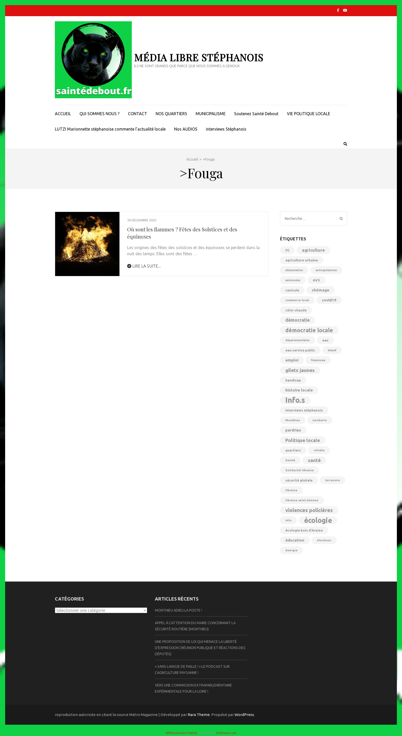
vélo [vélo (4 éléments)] (288, 520)
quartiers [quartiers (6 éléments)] (293, 450)
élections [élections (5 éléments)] (324, 540)
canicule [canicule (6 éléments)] (292, 290)
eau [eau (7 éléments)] (325, 340)
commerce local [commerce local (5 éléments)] (297, 300)
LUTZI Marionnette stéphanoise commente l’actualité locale (110, 129)
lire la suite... (144, 266)
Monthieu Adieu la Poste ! (178, 610)
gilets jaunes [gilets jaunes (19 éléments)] (300, 370)
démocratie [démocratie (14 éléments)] (297, 320)
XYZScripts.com (226, 732)
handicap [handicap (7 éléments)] (293, 380)
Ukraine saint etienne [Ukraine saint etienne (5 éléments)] (301, 500)
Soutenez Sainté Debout (256, 113)
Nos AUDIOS (185, 129)
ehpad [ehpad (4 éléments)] (332, 350)
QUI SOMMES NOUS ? (99, 113)
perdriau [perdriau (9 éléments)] (293, 430)
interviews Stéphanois (226, 129)
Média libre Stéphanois (198, 57)
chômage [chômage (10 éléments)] (320, 290)
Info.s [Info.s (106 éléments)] (295, 400)
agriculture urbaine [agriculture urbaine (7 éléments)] (301, 260)
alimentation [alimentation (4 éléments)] (294, 270)
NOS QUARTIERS (171, 113)
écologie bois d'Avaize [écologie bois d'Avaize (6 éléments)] (304, 530)
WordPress (244, 714)
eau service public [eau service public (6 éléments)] (300, 350)
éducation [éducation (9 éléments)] (294, 540)
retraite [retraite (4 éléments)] (319, 450)
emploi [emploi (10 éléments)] (291, 360)
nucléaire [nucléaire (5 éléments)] (320, 420)
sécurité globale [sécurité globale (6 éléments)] (299, 480)
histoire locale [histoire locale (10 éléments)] (299, 390)
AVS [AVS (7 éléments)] (316, 280)
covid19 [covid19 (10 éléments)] (329, 300)
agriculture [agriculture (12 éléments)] (313, 250)
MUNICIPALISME (211, 113)
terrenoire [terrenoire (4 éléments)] (332, 480)
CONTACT (137, 113)
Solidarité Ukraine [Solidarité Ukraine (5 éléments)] (299, 470)
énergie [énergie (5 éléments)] (291, 550)
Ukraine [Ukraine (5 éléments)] (291, 490)
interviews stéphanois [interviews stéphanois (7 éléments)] (304, 410)
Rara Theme (199, 714)
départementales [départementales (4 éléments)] (297, 340)
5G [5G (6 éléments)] (287, 250)
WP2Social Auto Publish (181, 732)
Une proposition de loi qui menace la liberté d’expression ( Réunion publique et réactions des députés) (200, 648)
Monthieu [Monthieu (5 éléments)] (292, 420)
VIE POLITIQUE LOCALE (308, 113)
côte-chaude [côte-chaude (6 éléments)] (296, 310)
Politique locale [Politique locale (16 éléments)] (302, 440)
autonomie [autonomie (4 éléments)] (292, 280)
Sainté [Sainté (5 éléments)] (290, 460)
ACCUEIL (63, 113)
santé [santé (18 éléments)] (314, 460)
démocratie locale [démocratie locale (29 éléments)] (309, 330)
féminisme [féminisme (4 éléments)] (318, 360)
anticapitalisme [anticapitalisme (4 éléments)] (326, 270)
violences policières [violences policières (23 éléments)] (309, 510)
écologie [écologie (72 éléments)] (318, 520)
